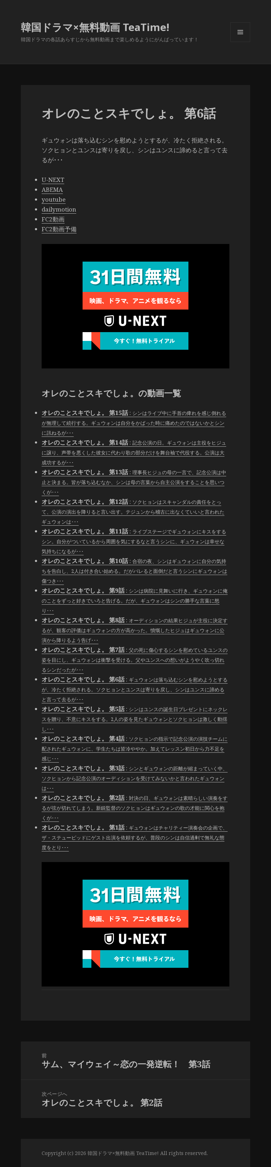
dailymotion (59, 209)
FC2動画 (53, 219)
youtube (54, 199)
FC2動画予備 (59, 229)
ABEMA (52, 189)
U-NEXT (53, 180)
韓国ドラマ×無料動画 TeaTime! (95, 27)
